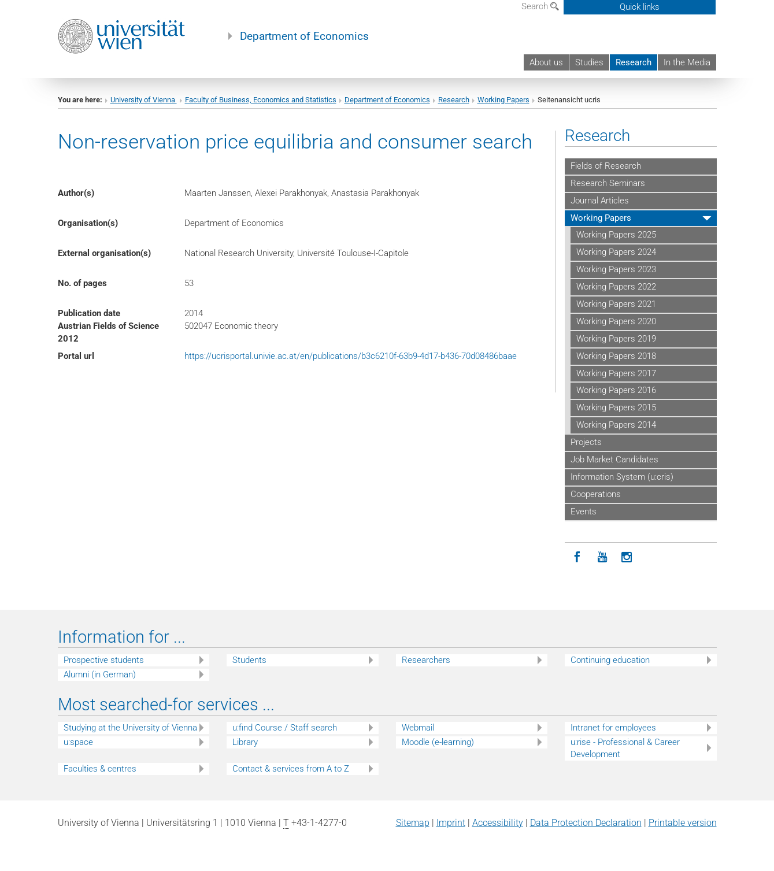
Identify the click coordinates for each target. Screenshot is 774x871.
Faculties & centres (100, 768)
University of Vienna (143, 99)
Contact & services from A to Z (290, 768)
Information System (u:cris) (622, 477)
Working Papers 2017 (616, 373)
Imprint (450, 822)
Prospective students (104, 660)
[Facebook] (577, 557)
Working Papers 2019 (616, 338)
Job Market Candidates (614, 459)
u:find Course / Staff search (284, 727)
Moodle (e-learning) (438, 742)
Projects (586, 442)
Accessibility (497, 822)
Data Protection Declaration (586, 822)
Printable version (683, 822)
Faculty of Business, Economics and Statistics (260, 99)
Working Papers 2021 (616, 304)
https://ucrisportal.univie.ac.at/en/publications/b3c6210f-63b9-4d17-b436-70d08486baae (350, 356)
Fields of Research (606, 166)
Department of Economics (304, 36)
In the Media (687, 62)
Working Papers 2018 (616, 356)
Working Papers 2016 (616, 390)
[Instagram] (626, 557)
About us (546, 62)
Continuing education (610, 660)
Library (245, 742)
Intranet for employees (613, 727)
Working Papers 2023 (616, 269)
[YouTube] (602, 557)
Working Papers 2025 (616, 234)
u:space (78, 742)
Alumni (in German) (100, 674)
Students (249, 660)
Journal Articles (600, 200)
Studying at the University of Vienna (130, 727)
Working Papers (503, 99)
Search (540, 6)
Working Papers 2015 (616, 407)
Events (584, 511)
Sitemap (412, 822)
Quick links (640, 7)
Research (633, 62)
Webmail (418, 727)
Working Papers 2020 (616, 321)
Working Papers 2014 (616, 425)
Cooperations (596, 494)
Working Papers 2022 (616, 286)
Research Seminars (608, 183)
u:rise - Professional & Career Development (625, 748)
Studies (589, 62)
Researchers (426, 660)
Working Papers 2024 (616, 252)
